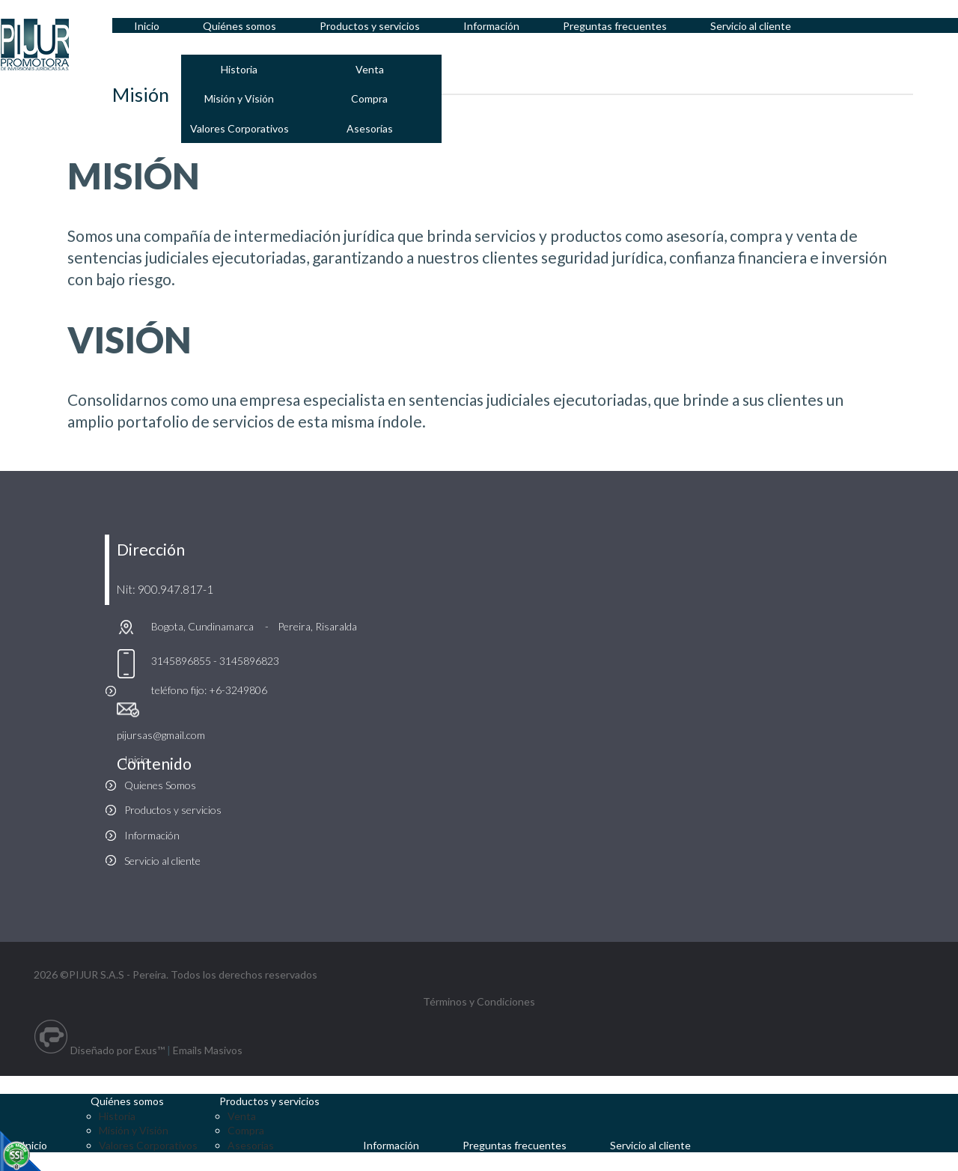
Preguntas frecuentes (520, 1145)
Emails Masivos (207, 1050)
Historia (242, 69)
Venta (373, 69)
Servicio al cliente (162, 860)
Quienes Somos (160, 785)
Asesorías (373, 128)
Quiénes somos (129, 1101)
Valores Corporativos (241, 128)
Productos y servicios (173, 809)
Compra (374, 98)
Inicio (136, 759)
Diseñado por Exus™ (117, 1050)
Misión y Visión (242, 98)
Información (152, 835)
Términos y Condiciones (479, 1001)
